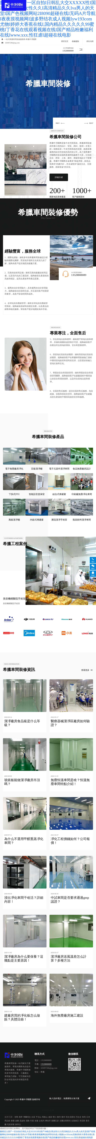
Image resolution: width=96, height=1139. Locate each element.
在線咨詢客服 (48, 1107)
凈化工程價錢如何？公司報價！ (70, 840)
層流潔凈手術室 (59, 520)
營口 (54, 1114)
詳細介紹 (59, 178)
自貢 (33, 1114)
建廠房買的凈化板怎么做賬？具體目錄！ (22, 1015)
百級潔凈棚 (36, 469)
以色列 (41, 1118)
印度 (32, 1118)
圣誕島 (22, 1118)
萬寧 (21, 1114)
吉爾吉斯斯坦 (65, 1118)
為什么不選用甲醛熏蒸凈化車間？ (23, 840)
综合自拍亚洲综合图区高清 (12, 1137)
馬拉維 (7, 1118)
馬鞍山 (45, 1114)
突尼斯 (82, 1118)
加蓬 (36, 1118)
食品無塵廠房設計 (82, 469)
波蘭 (17, 1118)
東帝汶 (18, 1121)
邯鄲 (16, 1114)
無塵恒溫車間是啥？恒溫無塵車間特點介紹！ (70, 781)
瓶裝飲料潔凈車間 (82, 520)
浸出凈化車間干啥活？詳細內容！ (23, 898)
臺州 (63, 1114)
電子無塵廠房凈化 (14, 469)
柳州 (59, 1114)
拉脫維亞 (75, 1118)
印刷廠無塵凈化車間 (82, 494)
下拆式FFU (14, 494)
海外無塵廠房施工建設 (67, 1013)
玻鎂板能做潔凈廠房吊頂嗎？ (22, 781)
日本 (88, 1114)
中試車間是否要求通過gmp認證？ (70, 898)
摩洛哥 (48, 1118)
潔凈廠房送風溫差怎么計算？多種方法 (68, 956)
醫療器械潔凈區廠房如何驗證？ (70, 723)
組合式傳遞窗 (59, 494)
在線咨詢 (75, 41)
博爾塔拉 (27, 1114)
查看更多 (86, 670)
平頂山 (38, 1114)
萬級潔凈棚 (14, 520)
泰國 (12, 1118)
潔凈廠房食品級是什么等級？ (22, 723)
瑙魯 (28, 1118)
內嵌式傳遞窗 (37, 520)
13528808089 (68, 51)
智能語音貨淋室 (37, 494)
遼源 (50, 1114)
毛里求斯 (10, 1121)
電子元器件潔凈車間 (59, 469)
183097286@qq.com (11, 43)
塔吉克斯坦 (70, 1114)
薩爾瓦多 (55, 1118)
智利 (84, 1114)
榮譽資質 (64, 41)
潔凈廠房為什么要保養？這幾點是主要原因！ (23, 956)
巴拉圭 (78, 1114)
